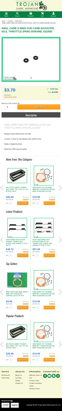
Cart (42, 14)
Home (3, 21)
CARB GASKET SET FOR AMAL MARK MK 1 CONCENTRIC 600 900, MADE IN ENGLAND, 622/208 (43, 189)
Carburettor (18, 21)
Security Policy (34, 389)
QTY (7, 203)
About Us (18, 375)
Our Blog (18, 378)
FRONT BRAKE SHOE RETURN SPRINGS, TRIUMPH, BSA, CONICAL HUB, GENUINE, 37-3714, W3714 (17, 242)
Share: (53, 92)
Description (31, 115)
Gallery (17, 381)
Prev (1, 187)
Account (53, 14)
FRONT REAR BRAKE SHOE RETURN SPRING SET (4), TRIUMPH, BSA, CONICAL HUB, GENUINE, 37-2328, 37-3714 (42, 242)
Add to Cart (22, 203)
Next (60, 187)
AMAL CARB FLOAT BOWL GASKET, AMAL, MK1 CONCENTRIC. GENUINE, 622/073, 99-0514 (17, 294)
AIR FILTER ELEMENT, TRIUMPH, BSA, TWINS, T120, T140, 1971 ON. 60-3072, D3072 (17, 189)
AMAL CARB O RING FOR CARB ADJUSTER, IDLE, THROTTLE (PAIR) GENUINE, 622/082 (29, 23)
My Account (5, 375)
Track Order (5, 378)
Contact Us (19, 383)
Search (17, 14)
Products (31, 14)
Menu (6, 15)
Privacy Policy (34, 381)
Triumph (10, 21)
